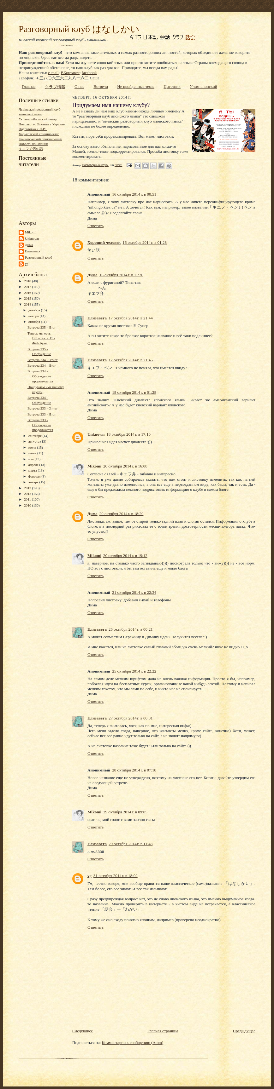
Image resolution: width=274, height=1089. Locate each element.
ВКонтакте (70, 72)
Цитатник (172, 86)
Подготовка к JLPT (33, 129)
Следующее (82, 1031)
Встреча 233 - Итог (41, 414)
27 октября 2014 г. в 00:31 (131, 718)
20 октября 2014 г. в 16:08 (125, 466)
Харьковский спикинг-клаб (39, 134)
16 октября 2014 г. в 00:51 (134, 194)
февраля (35, 476)
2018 (28, 281)
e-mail (53, 72)
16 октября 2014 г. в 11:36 (121, 274)
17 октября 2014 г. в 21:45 (131, 360)
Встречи (100, 86)
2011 (28, 499)
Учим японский (203, 86)
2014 (28, 304)
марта (33, 470)
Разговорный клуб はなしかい (79, 29)
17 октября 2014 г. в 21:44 (131, 318)
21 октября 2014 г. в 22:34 (134, 592)
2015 (28, 298)
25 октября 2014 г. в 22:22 (134, 671)
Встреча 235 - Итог (41, 327)
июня (32, 453)
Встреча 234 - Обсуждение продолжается (40, 376)
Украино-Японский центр (38, 119)
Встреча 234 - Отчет (42, 360)
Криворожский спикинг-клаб (40, 139)
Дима (29, 245)
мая (31, 459)
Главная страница (162, 1031)
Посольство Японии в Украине (42, 124)
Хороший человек (104, 242)
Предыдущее (244, 1031)
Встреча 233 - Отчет (42, 408)
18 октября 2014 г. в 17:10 (128, 434)
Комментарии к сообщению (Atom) (133, 1042)
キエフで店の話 (31, 149)
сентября (35, 436)
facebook (89, 72)
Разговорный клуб (38, 257)
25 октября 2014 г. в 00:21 (131, 629)
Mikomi (30, 232)
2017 (28, 287)
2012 (28, 494)
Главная (29, 86)
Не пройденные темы (135, 86)
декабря (34, 310)
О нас (79, 86)
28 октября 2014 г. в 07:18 (134, 770)
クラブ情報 (55, 86)
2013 (28, 488)
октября (34, 322)
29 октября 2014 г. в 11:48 (130, 843)
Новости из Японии (33, 144)
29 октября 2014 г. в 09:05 (125, 812)
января (33, 482)
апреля (33, 465)
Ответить (95, 225)
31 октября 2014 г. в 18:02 (115, 875)
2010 (28, 505)
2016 (28, 293)
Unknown (32, 238)
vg (26, 264)
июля (32, 447)
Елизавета (32, 251)
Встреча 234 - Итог (41, 365)
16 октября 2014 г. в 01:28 (144, 242)
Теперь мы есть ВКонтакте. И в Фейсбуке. (41, 338)
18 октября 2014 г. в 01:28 (134, 392)
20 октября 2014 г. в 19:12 (125, 555)
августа (34, 441)
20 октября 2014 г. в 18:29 (121, 513)
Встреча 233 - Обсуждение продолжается (40, 425)
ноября (34, 316)
